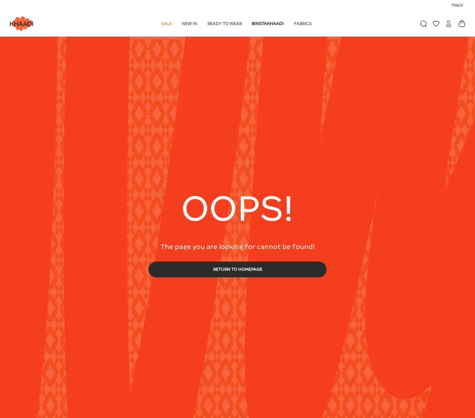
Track (457, 5)
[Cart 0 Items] (462, 23)
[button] (167, 24)
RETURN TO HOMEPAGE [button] (237, 269)
